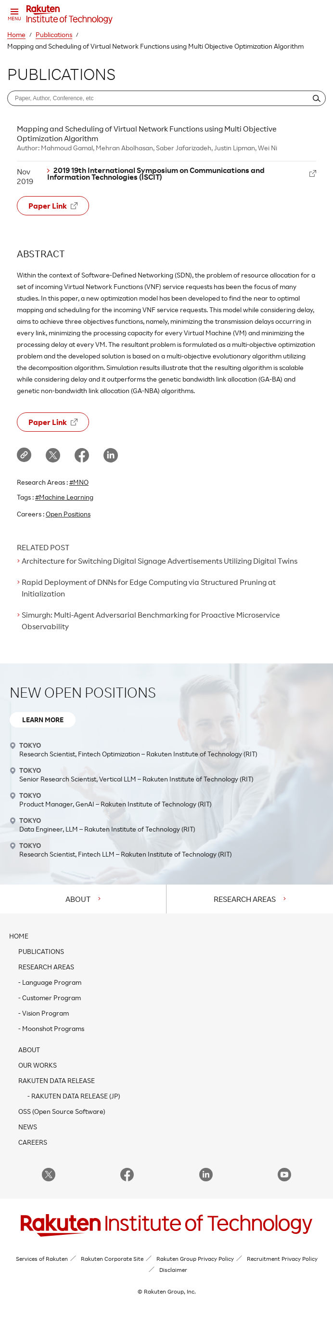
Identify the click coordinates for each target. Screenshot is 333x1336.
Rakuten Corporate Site (112, 1258)
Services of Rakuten (42, 1258)
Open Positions (68, 514)
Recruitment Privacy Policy (282, 1258)
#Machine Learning (64, 497)
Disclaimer (173, 1269)
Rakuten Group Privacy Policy (195, 1258)
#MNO (79, 482)
